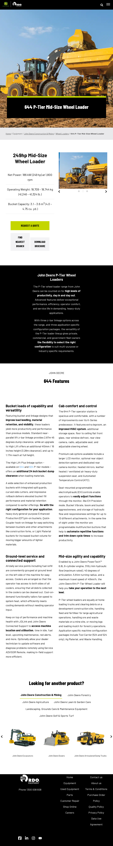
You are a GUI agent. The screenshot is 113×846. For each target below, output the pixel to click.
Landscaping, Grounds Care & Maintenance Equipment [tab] (56, 709)
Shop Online (70, 806)
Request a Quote (30, 225)
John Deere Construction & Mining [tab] (41, 694)
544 (22, 466)
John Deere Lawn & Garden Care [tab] (72, 702)
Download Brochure (39, 244)
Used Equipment (69, 789)
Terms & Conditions (96, 789)
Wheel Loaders (62, 133)
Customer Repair (69, 800)
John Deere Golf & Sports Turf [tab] (56, 715)
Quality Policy (96, 806)
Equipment (70, 783)
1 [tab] (79, 191)
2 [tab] (83, 191)
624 (31, 466)
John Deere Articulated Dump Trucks (90, 741)
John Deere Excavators (23, 741)
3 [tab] (87, 191)
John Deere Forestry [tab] (79, 695)
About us (96, 783)
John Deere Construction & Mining (39, 133)
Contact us (96, 777)
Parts (70, 794)
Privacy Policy (96, 812)
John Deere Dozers (56, 741)
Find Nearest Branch (20, 242)
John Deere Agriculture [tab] (35, 702)
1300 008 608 (33, 789)
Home (8, 133)
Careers (69, 812)
